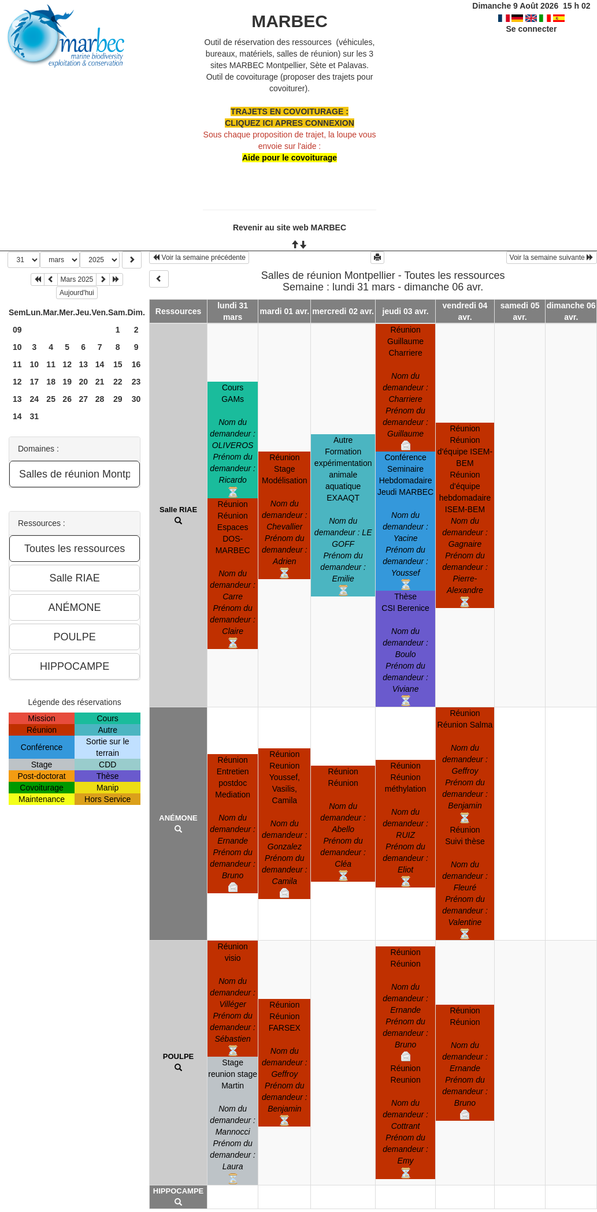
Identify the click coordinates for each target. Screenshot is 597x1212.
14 (100, 364)
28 (100, 399)
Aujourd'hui (77, 293)
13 (83, 364)
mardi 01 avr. (285, 311)
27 (83, 399)
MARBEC (289, 21)
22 (118, 381)
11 (17, 364)
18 (50, 381)
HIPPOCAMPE (178, 1191)
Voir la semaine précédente (199, 257)
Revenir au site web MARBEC (289, 227)
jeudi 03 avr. (406, 311)
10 (17, 347)
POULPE (178, 1056)
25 (50, 399)
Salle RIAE (178, 509)
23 (136, 381)
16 (136, 364)
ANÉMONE (178, 818)
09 (17, 329)
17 (34, 381)
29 (118, 399)
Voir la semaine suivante (552, 257)
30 (136, 399)
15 (118, 364)
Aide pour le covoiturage (289, 157)
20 (83, 381)
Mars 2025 (77, 279)
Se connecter (531, 28)
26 (67, 399)
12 (67, 364)
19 (67, 381)
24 (34, 399)
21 (100, 381)
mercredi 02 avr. (343, 311)
